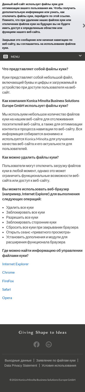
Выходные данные (18, 360)
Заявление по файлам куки (55, 360)
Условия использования (59, 365)
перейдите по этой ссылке (52, 16)
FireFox (8, 281)
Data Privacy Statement (20, 365)
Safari (6, 289)
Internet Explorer (15, 264)
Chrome (8, 272)
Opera (7, 297)
